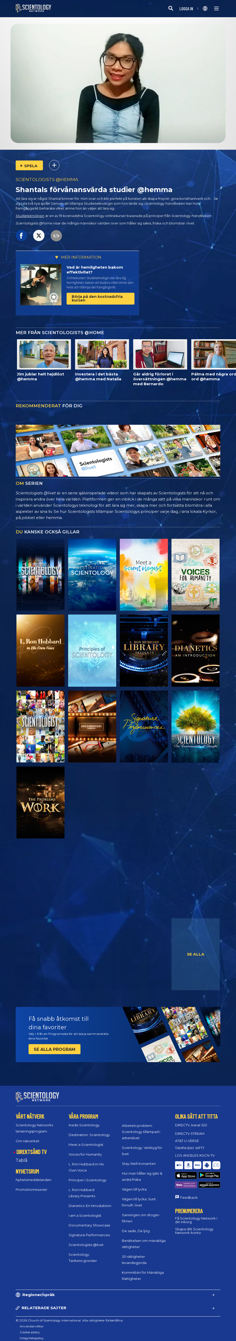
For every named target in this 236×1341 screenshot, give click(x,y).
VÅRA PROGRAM (83, 1111)
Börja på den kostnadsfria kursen (97, 298)
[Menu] (216, 8)
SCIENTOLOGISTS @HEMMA (47, 179)
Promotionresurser (31, 1185)
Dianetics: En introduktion (90, 1201)
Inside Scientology (84, 1120)
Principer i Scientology (87, 1175)
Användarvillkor (32, 1322)
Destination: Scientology (89, 1130)
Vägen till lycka (134, 1185)
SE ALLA (195, 954)
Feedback (189, 1179)
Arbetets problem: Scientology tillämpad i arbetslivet (141, 1127)
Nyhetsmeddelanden (33, 1175)
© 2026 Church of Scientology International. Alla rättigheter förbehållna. (69, 1316)
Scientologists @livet (86, 1240)
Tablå (21, 1155)
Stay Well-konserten (139, 1159)
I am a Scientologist (85, 1211)
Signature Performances (89, 1230)
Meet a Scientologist (86, 1140)
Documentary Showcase (89, 1221)
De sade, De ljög (136, 1226)
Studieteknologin (30, 216)
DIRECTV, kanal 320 (191, 1120)
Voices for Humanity (85, 1150)
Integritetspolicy (32, 1333)
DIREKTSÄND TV (31, 1147)
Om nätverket (27, 1136)
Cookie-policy (30, 1327)
